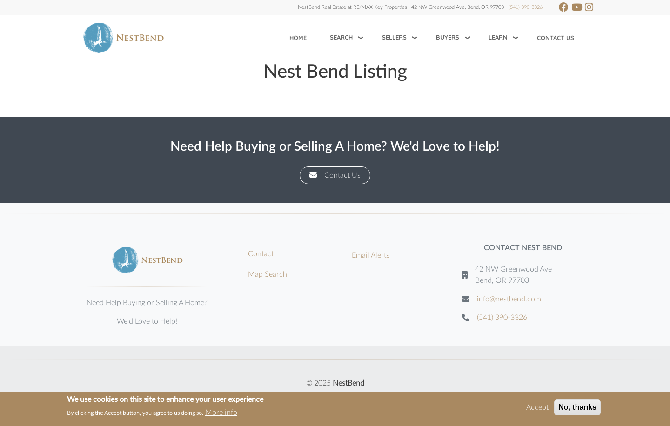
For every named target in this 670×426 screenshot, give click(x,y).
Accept (537, 408)
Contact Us (555, 37)
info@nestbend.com (509, 299)
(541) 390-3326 (526, 7)
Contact (261, 254)
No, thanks (577, 408)
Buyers (447, 37)
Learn (498, 37)
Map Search (267, 274)
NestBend (348, 383)
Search (341, 37)
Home (298, 37)
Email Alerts (370, 255)
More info (221, 413)
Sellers (394, 37)
